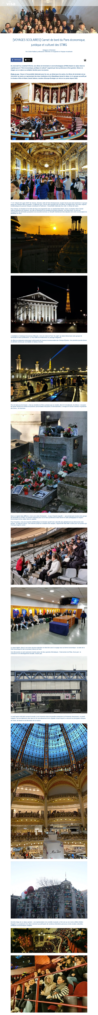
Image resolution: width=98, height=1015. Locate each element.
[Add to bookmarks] (85, 60)
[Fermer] (3, 3)
